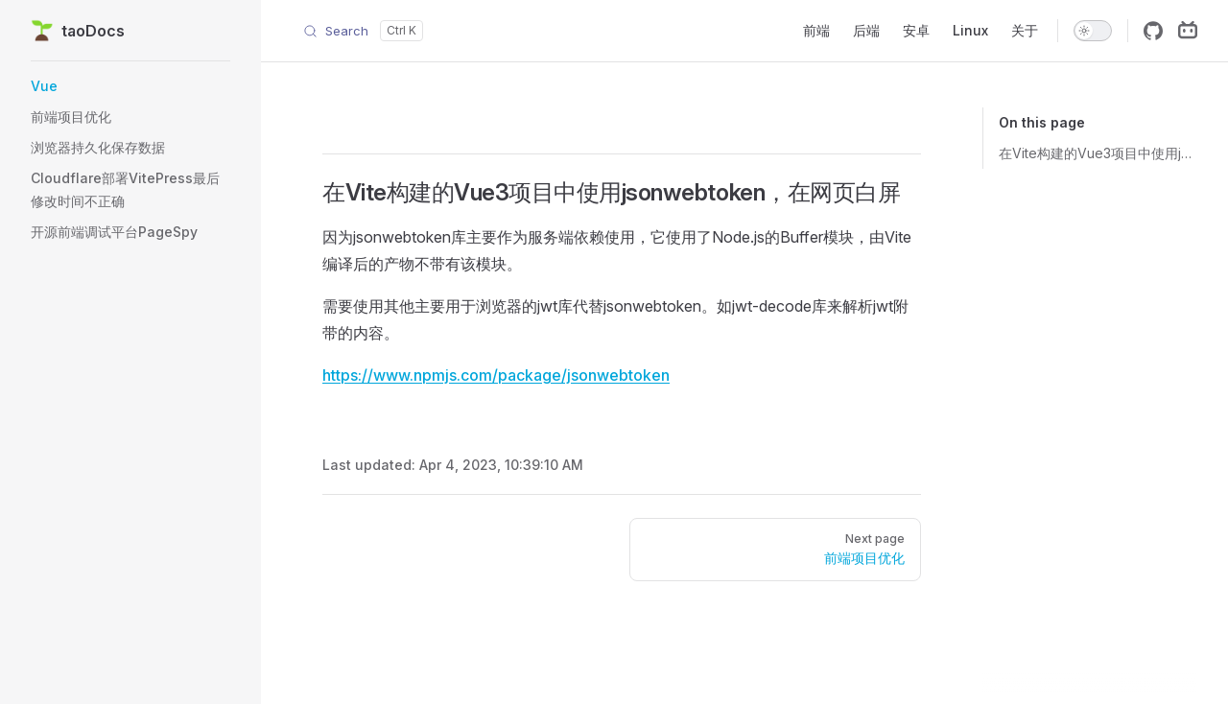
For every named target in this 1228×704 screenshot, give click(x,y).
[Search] (363, 31)
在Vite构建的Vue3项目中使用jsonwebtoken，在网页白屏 (1098, 153)
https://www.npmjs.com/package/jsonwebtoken (496, 375)
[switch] (1093, 30)
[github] (1153, 30)
